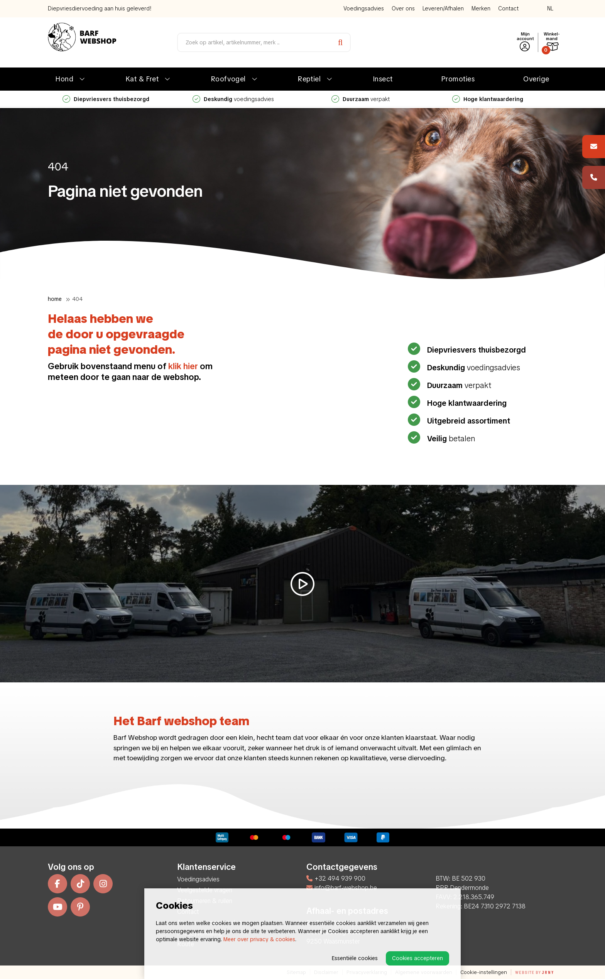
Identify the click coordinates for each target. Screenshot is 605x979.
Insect (383, 78)
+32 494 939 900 (335, 878)
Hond (64, 78)
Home (55, 298)
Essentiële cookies (355, 958)
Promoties (458, 78)
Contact (508, 8)
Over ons (403, 8)
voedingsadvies (233, 99)
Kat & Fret (142, 78)
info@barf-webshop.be (341, 888)
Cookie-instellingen (483, 972)
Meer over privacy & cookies (259, 939)
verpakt (360, 99)
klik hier (183, 366)
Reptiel (309, 78)
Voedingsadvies (363, 8)
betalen (450, 439)
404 (77, 298)
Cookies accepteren (417, 958)
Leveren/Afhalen (443, 8)
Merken (480, 8)
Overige (536, 78)
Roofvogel (228, 78)
